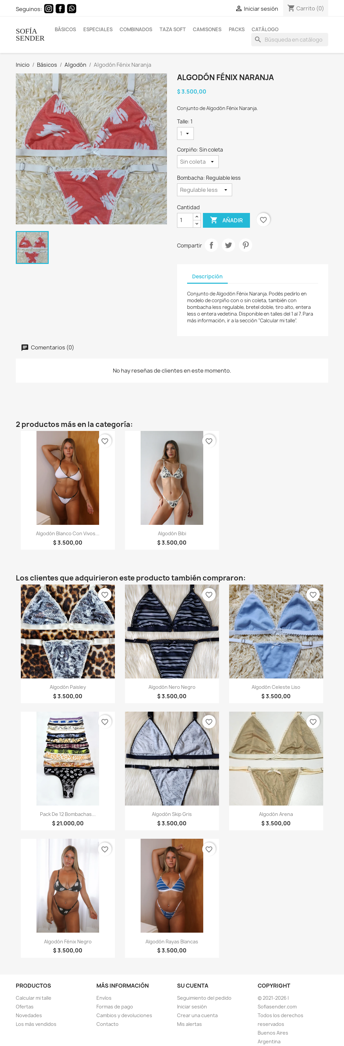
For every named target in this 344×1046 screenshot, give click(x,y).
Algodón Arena (276, 814)
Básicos (65, 29)
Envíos (104, 998)
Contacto (107, 1024)
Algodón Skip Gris (172, 814)
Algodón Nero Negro (172, 687)
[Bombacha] (204, 189)
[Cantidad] (185, 220)
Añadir (226, 220)
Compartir (211, 245)
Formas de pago (114, 1006)
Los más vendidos (36, 1024)
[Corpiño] (198, 161)
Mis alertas (189, 1024)
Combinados (136, 29)
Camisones (207, 29)
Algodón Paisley (68, 687)
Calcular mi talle (33, 998)
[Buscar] (289, 39)
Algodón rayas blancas (171, 941)
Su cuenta (192, 985)
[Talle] (185, 133)
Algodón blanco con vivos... (67, 533)
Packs (237, 29)
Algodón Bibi (172, 533)
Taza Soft (173, 29)
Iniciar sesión (192, 1006)
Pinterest (245, 245)
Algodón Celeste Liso (276, 687)
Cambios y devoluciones (124, 1015)
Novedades (29, 1015)
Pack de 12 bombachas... (68, 814)
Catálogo (265, 29)
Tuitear (228, 245)
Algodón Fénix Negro (68, 941)
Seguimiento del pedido (204, 998)
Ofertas (25, 1006)
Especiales (98, 29)
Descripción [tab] (207, 276)
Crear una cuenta (197, 1015)
